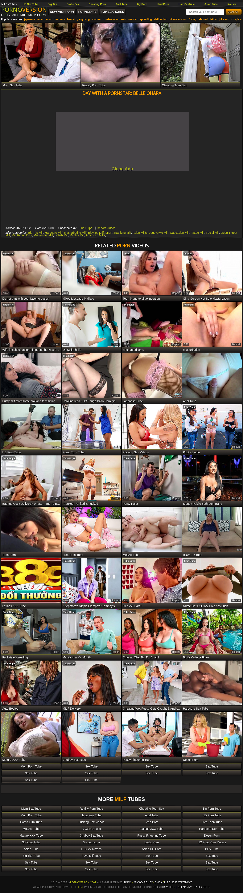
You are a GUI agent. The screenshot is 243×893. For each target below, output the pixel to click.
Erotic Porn (151, 842)
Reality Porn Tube (91, 808)
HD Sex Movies (91, 849)
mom (40, 19)
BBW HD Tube (91, 828)
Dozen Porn (212, 835)
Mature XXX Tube (31, 835)
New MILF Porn (62, 11)
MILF (108, 232)
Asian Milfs (140, 232)
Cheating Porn (97, 4)
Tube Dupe (85, 228)
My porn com (91, 842)
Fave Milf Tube (91, 855)
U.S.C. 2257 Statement (178, 882)
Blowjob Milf (96, 232)
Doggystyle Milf (158, 232)
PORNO (24, 9)
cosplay (236, 19)
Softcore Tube (31, 842)
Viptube (188, 253)
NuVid (127, 253)
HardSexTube (187, 4)
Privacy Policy (143, 882)
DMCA (158, 882)
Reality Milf (77, 235)
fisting (192, 19)
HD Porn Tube (211, 815)
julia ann (224, 19)
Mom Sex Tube (31, 808)
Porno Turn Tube (31, 822)
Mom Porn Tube (31, 766)
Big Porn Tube (211, 808)
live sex (231, 4)
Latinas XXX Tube (151, 828)
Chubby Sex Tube (91, 835)
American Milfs (95, 235)
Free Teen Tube (212, 822)
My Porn (142, 4)
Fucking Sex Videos (91, 822)
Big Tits (52, 4)
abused (203, 19)
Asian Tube (211, 4)
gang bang (83, 19)
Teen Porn (151, 822)
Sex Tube (91, 766)
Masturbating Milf (75, 232)
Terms (127, 882)
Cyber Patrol (166, 887)
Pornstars (87, 11)
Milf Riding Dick (22, 235)
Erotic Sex (73, 4)
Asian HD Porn (151, 849)
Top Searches (112, 11)
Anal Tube (122, 4)
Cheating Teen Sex (151, 808)
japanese (29, 19)
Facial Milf (212, 232)
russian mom (111, 19)
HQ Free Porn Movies (212, 842)
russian (132, 19)
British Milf (61, 235)
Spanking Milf (122, 232)
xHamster (8, 253)
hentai (70, 19)
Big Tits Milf (35, 232)
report (55, 293)
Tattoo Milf (197, 232)
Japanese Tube (91, 815)
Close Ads (122, 168)
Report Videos (106, 228)
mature (96, 19)
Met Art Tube (31, 828)
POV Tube (212, 849)
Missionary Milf (43, 235)
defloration (160, 19)
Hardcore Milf (53, 232)
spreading (146, 19)
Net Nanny (185, 887)
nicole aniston (177, 19)
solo (123, 19)
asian (49, 19)
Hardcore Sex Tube (212, 828)
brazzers (59, 19)
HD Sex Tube (30, 4)
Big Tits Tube (31, 855)
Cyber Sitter (202, 887)
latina (213, 19)
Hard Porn (163, 4)
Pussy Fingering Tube (151, 835)
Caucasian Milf (179, 232)
